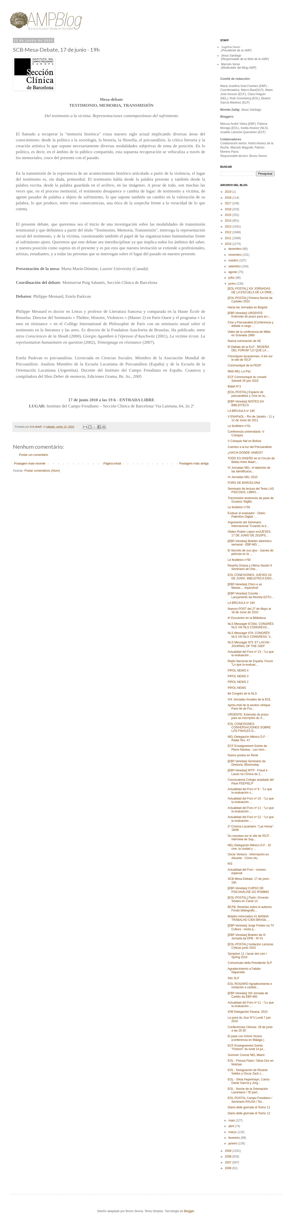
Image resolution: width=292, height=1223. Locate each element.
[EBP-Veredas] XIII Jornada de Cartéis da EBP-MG (248, 994)
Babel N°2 (234, 386)
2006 (228, 1168)
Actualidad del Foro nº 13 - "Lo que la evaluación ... (251, 653)
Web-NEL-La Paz (239, 371)
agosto (233, 272)
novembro (235, 254)
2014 (228, 220)
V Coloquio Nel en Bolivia (244, 441)
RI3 (230, 863)
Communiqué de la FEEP (244, 365)
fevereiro (234, 1137)
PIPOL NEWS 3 (238, 676)
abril (231, 1126)
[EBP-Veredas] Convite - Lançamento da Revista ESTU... (251, 595)
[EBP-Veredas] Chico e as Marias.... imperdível (245, 586)
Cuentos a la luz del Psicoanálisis (250, 447)
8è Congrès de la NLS (242, 693)
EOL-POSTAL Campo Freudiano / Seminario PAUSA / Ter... (250, 1099)
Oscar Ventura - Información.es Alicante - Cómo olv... (248, 856)
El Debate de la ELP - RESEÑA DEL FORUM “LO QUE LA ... (248, 348)
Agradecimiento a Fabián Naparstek (244, 970)
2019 (228, 191)
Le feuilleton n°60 (239, 560)
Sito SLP (233, 978)
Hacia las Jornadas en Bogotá (247, 307)
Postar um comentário (33, 455)
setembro (235, 266)
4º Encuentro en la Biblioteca (247, 618)
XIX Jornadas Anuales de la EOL (249, 699)
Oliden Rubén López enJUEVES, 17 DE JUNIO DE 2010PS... (249, 533)
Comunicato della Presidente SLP (250, 963)
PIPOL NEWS (237, 688)
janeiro (233, 1143)
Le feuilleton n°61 (239, 426)
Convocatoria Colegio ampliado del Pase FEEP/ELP (251, 781)
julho (232, 277)
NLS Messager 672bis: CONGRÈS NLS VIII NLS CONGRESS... (250, 625)
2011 (228, 238)
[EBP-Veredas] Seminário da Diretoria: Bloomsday (247, 762)
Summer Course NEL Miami (246, 1055)
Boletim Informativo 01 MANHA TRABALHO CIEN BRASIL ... (249, 918)
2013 (228, 226)
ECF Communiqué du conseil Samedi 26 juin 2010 (247, 378)
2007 (228, 1162)
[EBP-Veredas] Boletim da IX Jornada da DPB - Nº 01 (247, 936)
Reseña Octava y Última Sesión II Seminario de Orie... (250, 567)
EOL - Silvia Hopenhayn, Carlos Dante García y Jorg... (248, 1081)
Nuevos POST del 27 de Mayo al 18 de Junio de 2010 (249, 610)
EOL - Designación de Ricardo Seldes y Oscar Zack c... (248, 1071)
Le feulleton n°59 (239, 507)
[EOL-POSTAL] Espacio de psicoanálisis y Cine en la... (247, 393)
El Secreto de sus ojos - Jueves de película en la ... (250, 552)
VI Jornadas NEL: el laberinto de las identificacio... (249, 469)
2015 (228, 215)
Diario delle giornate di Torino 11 (249, 1107)
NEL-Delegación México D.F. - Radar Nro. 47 (248, 738)
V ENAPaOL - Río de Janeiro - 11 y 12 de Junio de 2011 (251, 418)
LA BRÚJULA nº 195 (241, 411)
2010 (228, 244)
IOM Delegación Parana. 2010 (248, 1011)
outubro (233, 260)
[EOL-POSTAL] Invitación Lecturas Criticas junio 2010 (250, 946)
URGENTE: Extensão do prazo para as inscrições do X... (248, 716)
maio (232, 1120)
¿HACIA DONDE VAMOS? (245, 452)
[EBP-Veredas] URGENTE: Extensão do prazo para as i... (249, 314)
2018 (228, 197)
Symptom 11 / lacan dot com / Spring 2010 (247, 955)
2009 (228, 1151)
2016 (228, 209)
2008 (228, 1156)
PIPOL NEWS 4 (238, 670)
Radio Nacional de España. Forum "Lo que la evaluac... (250, 662)
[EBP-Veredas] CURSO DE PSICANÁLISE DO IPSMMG (248, 889)
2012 (228, 232)
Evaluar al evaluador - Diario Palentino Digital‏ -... (246, 514)
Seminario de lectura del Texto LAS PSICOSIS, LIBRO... (251, 490)
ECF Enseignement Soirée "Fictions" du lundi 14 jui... (246, 1047)
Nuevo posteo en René (243, 755)
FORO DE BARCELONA (244, 483)
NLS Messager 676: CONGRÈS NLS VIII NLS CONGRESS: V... (250, 634)
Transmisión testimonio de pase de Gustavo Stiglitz (251, 499)
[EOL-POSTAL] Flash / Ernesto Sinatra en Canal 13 (248, 899)
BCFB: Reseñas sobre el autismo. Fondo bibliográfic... (250, 908)
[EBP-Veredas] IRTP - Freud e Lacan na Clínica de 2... (248, 772)
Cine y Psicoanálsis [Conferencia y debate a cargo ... (250, 324)
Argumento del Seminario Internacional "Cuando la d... (248, 524)
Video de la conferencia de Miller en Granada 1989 (249, 333)
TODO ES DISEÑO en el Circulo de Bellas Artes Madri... (251, 460)
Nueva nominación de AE (244, 341)
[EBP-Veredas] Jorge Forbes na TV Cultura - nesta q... (251, 927)
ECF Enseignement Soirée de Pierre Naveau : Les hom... (247, 747)
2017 (228, 203)
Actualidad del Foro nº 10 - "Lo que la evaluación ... (251, 800)
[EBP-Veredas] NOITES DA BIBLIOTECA (246, 403)
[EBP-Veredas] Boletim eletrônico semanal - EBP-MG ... (249, 542)
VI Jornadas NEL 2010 (242, 477)
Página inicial (112, 463)
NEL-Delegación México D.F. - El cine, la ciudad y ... (249, 846)
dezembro (235, 249)
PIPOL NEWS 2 (238, 682)
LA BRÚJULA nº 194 (241, 603)
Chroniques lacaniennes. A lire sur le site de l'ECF (250, 358)
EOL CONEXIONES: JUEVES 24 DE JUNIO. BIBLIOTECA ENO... (251, 576)
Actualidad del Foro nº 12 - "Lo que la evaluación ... (251, 818)
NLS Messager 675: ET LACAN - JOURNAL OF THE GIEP (249, 644)
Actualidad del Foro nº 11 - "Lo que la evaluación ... (251, 809)
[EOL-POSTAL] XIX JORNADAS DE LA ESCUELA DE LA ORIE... (251, 290)
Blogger (189, 1211)
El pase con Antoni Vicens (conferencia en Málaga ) (246, 1037)
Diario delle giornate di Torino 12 (249, 1113)
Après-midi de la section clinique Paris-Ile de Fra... (249, 706)
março (233, 1132)
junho (232, 283)
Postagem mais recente (29, 463)
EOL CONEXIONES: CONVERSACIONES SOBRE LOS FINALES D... (249, 727)
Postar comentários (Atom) (42, 470)
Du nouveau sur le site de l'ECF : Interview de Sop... (249, 837)
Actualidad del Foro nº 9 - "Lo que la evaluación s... (250, 790)
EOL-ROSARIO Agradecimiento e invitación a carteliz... (250, 985)
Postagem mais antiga (194, 463)
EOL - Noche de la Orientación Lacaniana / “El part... (248, 1090)
